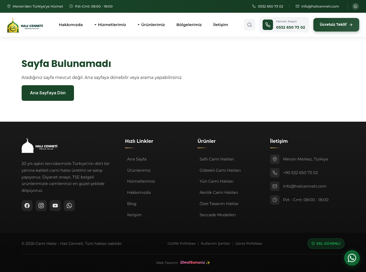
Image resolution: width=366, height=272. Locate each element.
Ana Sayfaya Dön (48, 92)
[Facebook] (27, 205)
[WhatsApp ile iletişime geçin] (355, 6)
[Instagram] (41, 205)
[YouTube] (55, 205)
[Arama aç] (249, 24)
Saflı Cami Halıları (217, 159)
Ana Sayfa (136, 159)
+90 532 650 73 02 (300, 172)
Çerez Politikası (248, 243)
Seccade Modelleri (218, 214)
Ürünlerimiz (153, 24)
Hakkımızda (71, 24)
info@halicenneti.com (305, 186)
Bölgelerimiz (189, 24)
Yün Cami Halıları (216, 181)
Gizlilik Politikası (182, 243)
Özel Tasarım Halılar (219, 203)
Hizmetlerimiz (112, 24)
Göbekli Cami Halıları (220, 170)
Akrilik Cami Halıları (219, 192)
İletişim (220, 24)
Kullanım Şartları (215, 243)
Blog (131, 203)
